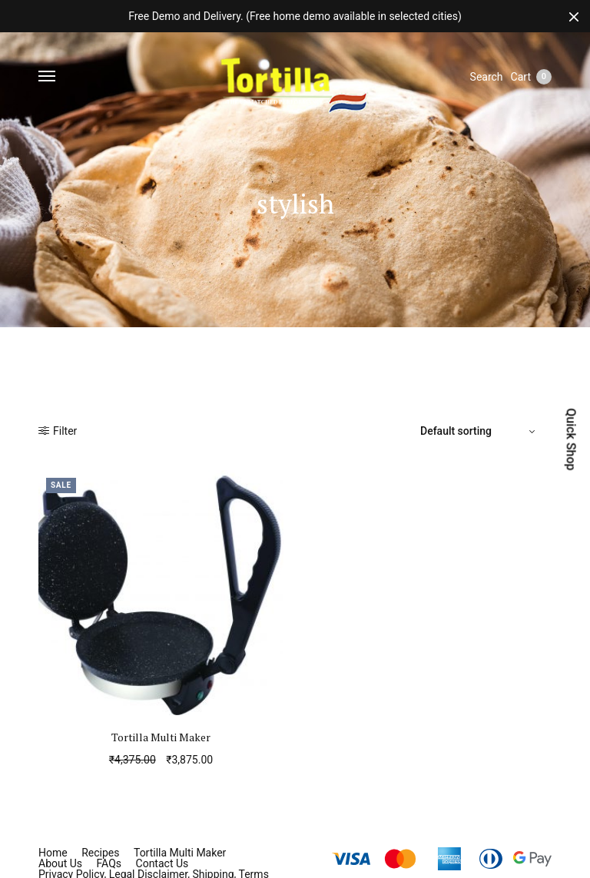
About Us (60, 863)
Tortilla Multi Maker (160, 737)
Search (486, 77)
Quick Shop (570, 439)
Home (53, 852)
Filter (57, 431)
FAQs (109, 863)
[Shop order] (480, 431)
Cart (531, 76)
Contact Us (162, 863)
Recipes (100, 852)
